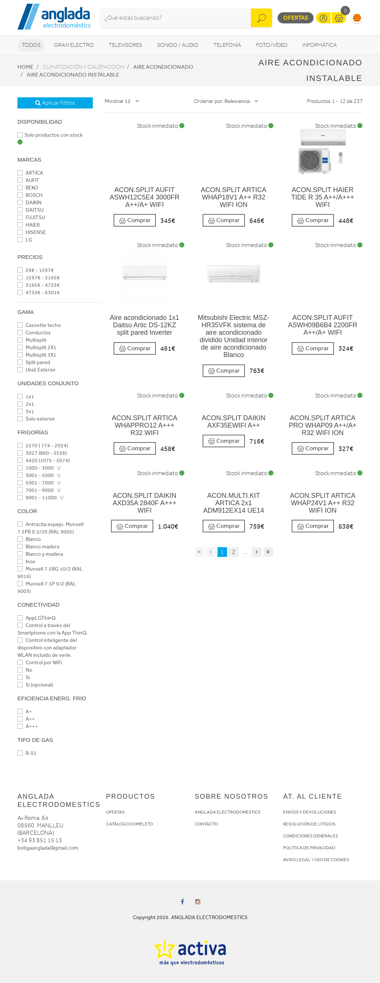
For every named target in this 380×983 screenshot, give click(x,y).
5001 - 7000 (35, 483)
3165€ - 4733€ (38, 285)
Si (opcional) (35, 685)
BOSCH (30, 195)
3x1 (25, 411)
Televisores (125, 45)
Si (23, 677)
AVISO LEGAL (297, 859)
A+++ (27, 726)
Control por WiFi (39, 662)
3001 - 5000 (35, 475)
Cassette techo (39, 325)
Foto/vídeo (272, 45)
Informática (319, 45)
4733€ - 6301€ (38, 292)
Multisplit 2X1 (36, 347)
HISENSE (31, 232)
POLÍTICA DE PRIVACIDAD (309, 847)
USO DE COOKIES (331, 859)
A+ (24, 711)
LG (24, 240)
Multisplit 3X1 (36, 355)
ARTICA (30, 173)
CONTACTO (206, 824)
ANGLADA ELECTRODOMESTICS (228, 812)
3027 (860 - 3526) (42, 453)
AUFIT (28, 180)
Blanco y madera (40, 554)
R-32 (26, 753)
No (24, 670)
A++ (26, 719)
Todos (31, 45)
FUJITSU (31, 217)
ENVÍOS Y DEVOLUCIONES (309, 812)
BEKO (27, 188)
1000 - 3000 (35, 468)
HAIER (28, 225)
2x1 (25, 404)
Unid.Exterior (36, 370)
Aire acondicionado (163, 67)
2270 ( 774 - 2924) (42, 445)
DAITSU (30, 210)
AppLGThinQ (36, 618)
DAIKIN (29, 202)
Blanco (29, 539)
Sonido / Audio (178, 45)
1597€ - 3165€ (38, 278)
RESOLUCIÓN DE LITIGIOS (309, 824)
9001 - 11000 (37, 497)
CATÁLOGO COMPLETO (129, 824)
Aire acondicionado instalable (73, 74)
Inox (26, 561)
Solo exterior (36, 419)
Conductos (34, 333)
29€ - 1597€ (35, 270)
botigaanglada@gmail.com (47, 848)
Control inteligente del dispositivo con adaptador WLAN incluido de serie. (47, 647)
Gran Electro (74, 45)
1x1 (25, 396)
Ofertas (295, 17)
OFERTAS (115, 812)
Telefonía (227, 45)
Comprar (135, 220)
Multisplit (31, 340)
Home (25, 67)
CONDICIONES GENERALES (310, 835)
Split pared (33, 362)
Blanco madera (38, 547)
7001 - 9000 (35, 490)
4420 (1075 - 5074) (43, 460)
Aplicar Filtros (55, 103)
